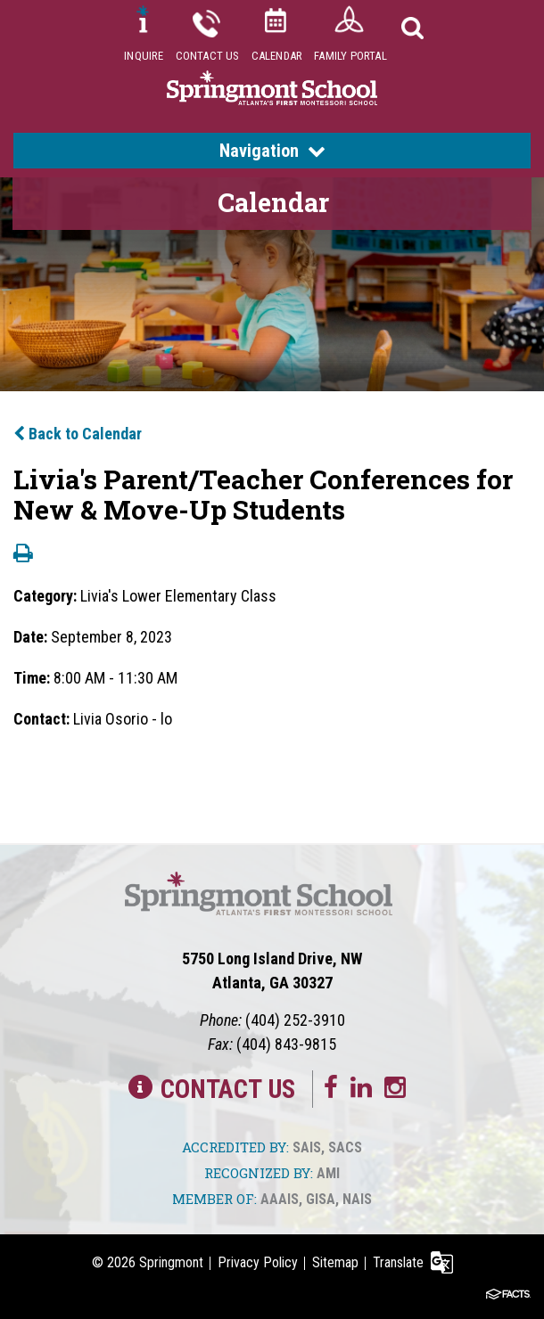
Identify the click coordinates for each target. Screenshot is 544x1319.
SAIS (307, 1147)
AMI (328, 1173)
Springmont (171, 1262)
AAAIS (279, 1199)
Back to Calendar (77, 433)
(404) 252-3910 (295, 1020)
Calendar (277, 55)
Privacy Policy (258, 1262)
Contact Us (208, 55)
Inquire (143, 55)
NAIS (357, 1199)
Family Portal (350, 55)
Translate (398, 1262)
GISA (320, 1199)
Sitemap (335, 1262)
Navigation (272, 150)
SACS (345, 1147)
